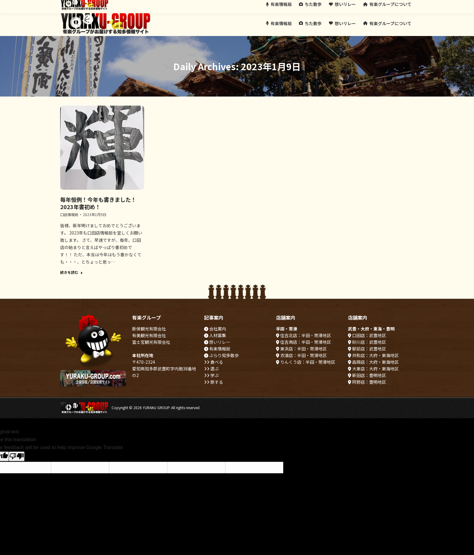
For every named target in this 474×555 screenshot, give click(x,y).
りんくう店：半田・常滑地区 (305, 362)
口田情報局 (69, 214)
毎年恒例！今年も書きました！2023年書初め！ (98, 203)
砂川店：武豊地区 (367, 342)
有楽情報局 (217, 349)
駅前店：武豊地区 (367, 349)
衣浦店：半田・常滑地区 (301, 355)
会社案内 (215, 329)
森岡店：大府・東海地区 (373, 362)
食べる (213, 362)
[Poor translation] (16, 456)
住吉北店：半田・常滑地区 (303, 335)
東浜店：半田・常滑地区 (301, 349)
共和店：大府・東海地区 (373, 355)
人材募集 (215, 335)
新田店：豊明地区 (367, 375)
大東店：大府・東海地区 (373, 369)
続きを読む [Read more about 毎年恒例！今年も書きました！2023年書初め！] (71, 272)
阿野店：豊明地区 (367, 382)
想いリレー (217, 342)
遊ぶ (211, 369)
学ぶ (211, 375)
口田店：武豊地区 (367, 335)
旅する (213, 382)
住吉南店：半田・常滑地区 (303, 342)
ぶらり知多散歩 (221, 355)
